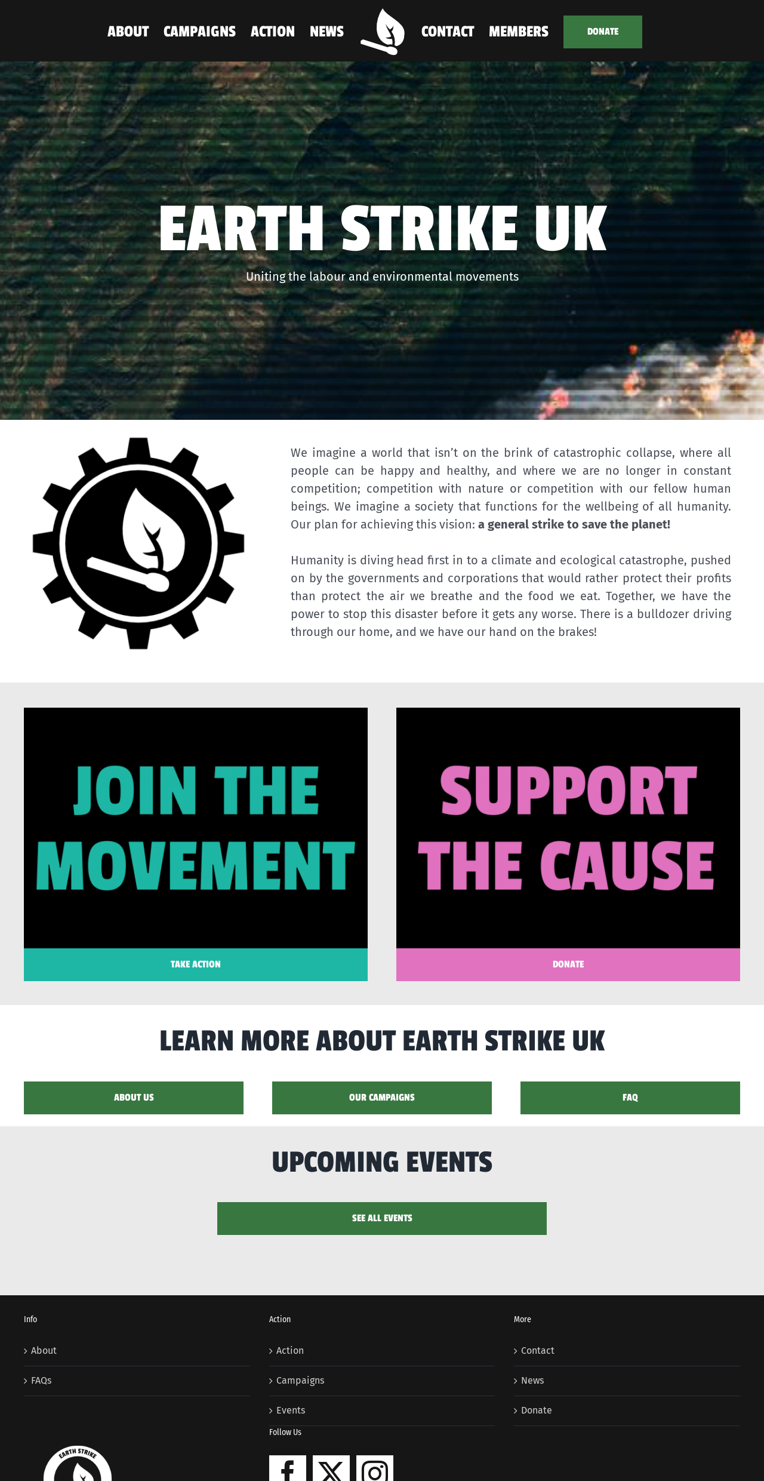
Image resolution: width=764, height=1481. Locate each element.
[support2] (568, 712)
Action (290, 1350)
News (532, 1380)
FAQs (41, 1380)
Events (290, 1410)
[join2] (196, 712)
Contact (537, 1350)
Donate (536, 1410)
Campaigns (300, 1380)
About (44, 1350)
